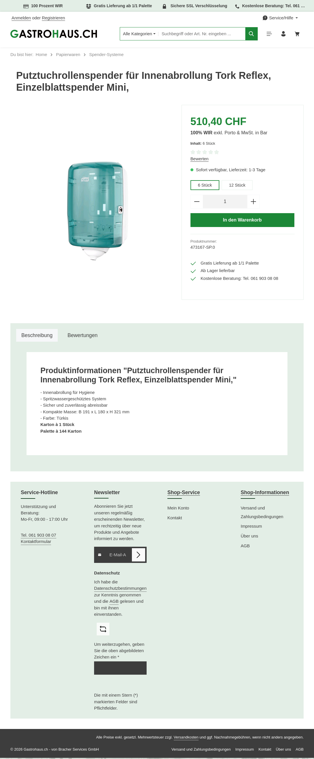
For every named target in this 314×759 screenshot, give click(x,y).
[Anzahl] (225, 203)
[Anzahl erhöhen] (253, 203)
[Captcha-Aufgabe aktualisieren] (103, 630)
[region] (96, 212)
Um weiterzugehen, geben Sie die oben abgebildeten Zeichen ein (119, 652)
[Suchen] (250, 34)
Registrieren (53, 18)
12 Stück (237, 186)
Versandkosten (186, 738)
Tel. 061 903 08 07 (38, 536)
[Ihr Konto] (282, 34)
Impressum (251, 527)
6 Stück (205, 186)
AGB (114, 602)
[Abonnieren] (138, 556)
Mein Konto (178, 509)
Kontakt (174, 518)
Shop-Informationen (265, 493)
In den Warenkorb (242, 221)
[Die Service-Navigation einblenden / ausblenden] (280, 18)
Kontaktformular (36, 542)
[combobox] (200, 34)
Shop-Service (183, 493)
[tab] (37, 336)
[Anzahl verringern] (196, 203)
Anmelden (21, 18)
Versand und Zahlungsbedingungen (262, 513)
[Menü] (268, 34)
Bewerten (199, 160)
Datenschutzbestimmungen (120, 589)
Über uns (249, 537)
